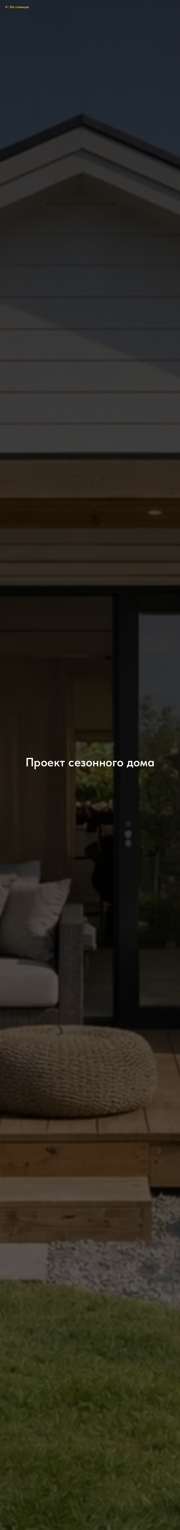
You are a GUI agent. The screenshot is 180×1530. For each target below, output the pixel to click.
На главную (19, 7)
